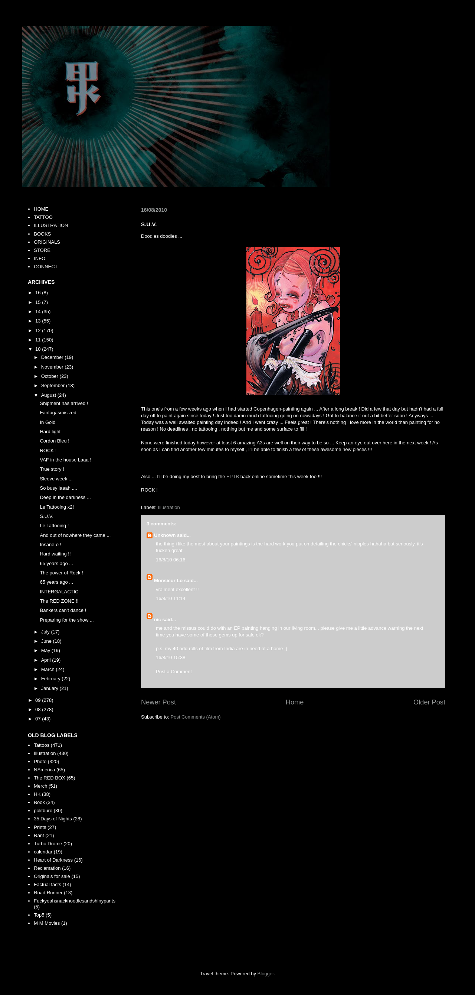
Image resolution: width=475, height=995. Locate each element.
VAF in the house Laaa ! (65, 460)
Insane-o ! (50, 544)
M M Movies (47, 923)
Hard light (50, 431)
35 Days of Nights (53, 818)
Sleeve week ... (56, 479)
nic (157, 619)
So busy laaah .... (58, 488)
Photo (40, 761)
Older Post (429, 702)
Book (39, 802)
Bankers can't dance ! (63, 610)
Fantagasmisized (58, 412)
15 (38, 302)
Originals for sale (52, 876)
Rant (39, 835)
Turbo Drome (48, 843)
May (46, 650)
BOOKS (42, 234)
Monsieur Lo (168, 580)
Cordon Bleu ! (54, 441)
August (49, 395)
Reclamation (47, 868)
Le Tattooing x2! (57, 507)
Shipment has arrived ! (64, 403)
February (51, 678)
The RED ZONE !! (59, 601)
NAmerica (44, 769)
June (47, 641)
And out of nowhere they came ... (75, 535)
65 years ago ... (56, 563)
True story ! (52, 469)
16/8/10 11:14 (171, 598)
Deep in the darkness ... (65, 497)
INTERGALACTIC (59, 591)
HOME (41, 209)
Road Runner (48, 892)
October (50, 376)
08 (38, 709)
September (53, 385)
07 (38, 719)
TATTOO (43, 217)
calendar (43, 852)
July (46, 632)
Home (295, 702)
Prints (40, 827)
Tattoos (41, 745)
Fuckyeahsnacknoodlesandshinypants (74, 901)
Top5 (39, 915)
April (46, 660)
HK (37, 794)
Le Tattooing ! (54, 525)
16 (38, 292)
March (48, 669)
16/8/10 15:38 (171, 657)
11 (38, 340)
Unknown (165, 535)
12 (38, 330)
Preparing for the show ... (67, 620)
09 (38, 700)
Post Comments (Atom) (196, 717)
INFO (39, 258)
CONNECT (46, 266)
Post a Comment (174, 671)
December (53, 357)
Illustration (169, 507)
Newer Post (158, 702)
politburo (43, 810)
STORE (42, 250)
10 (38, 349)
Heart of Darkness (53, 860)
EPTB (232, 476)
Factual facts (47, 884)
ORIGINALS (47, 242)
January (50, 688)
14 (38, 311)
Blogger (266, 973)
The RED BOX (49, 778)
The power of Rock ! (61, 573)
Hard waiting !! (55, 554)
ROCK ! (48, 450)
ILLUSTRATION (51, 225)
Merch (40, 786)
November (53, 367)
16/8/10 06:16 (171, 560)
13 (38, 321)
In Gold (47, 422)
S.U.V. (46, 516)
